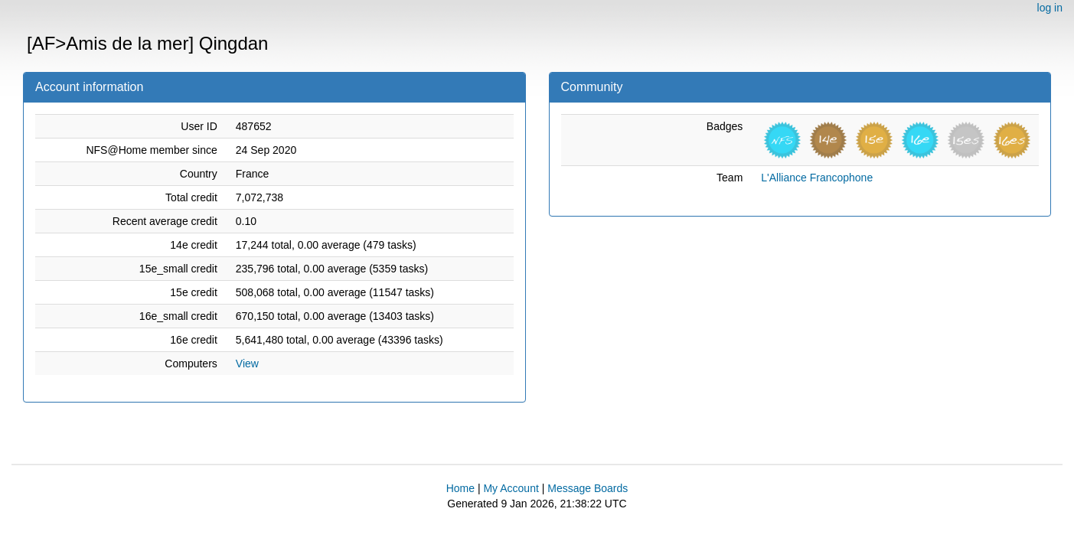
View (247, 363)
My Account (510, 488)
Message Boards (587, 488)
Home (460, 488)
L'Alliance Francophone (817, 177)
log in (1050, 8)
